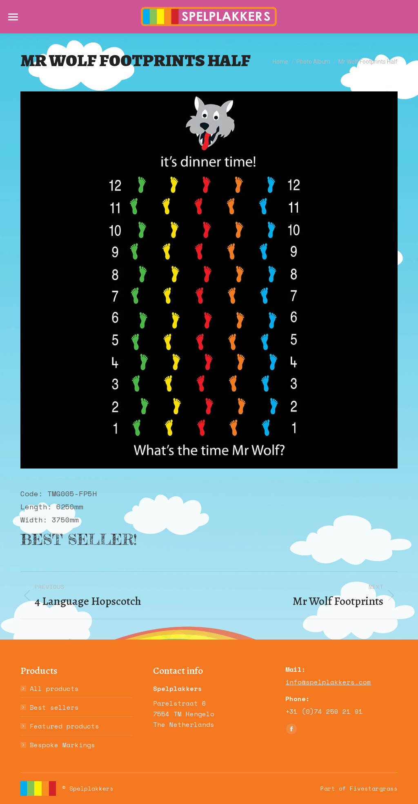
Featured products (64, 726)
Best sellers (54, 707)
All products (54, 688)
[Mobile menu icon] (13, 17)
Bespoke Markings (62, 745)
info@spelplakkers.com (328, 682)
